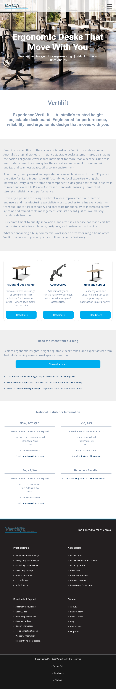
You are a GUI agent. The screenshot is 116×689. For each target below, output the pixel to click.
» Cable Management (78, 575)
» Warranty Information (24, 635)
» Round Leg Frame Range (25, 565)
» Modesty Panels (76, 565)
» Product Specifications (24, 616)
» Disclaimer (58, 673)
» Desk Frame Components (80, 585)
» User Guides (20, 611)
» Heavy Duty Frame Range (26, 560)
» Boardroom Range (22, 575)
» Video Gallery (75, 616)
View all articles (58, 364)
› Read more (58, 314)
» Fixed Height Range (23, 570)
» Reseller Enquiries (73, 478)
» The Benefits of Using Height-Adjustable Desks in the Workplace (39, 376)
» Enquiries (73, 631)
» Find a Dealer (75, 626)
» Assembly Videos (22, 621)
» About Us (73, 606)
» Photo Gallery (75, 611)
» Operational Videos (23, 626)
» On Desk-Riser (21, 580)
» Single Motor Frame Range (26, 555)
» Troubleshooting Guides (25, 630)
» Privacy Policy (58, 666)
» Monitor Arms (75, 555)
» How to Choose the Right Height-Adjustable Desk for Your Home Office (43, 388)
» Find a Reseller (95, 478)
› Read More (21, 314)
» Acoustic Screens (77, 580)
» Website (58, 680)
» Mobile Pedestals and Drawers (83, 560)
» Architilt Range (21, 585)
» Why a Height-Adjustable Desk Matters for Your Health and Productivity (43, 382)
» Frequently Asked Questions (27, 640)
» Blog (71, 621)
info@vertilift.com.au (33, 456)
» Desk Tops (74, 570)
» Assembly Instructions (24, 606)
